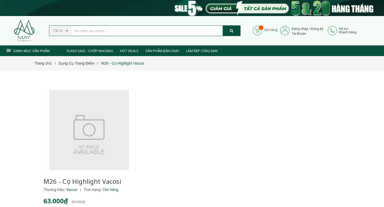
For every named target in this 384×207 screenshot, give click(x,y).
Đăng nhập (299, 28)
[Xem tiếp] (152, 129)
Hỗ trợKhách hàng (348, 30)
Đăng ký (317, 28)
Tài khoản (298, 33)
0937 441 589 (173, 189)
